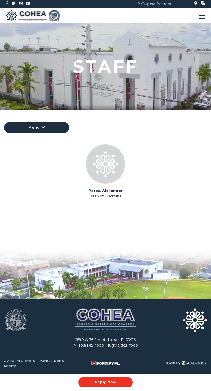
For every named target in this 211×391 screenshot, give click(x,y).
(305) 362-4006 (90, 345)
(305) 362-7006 (125, 345)
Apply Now (106, 382)
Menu (36, 127)
